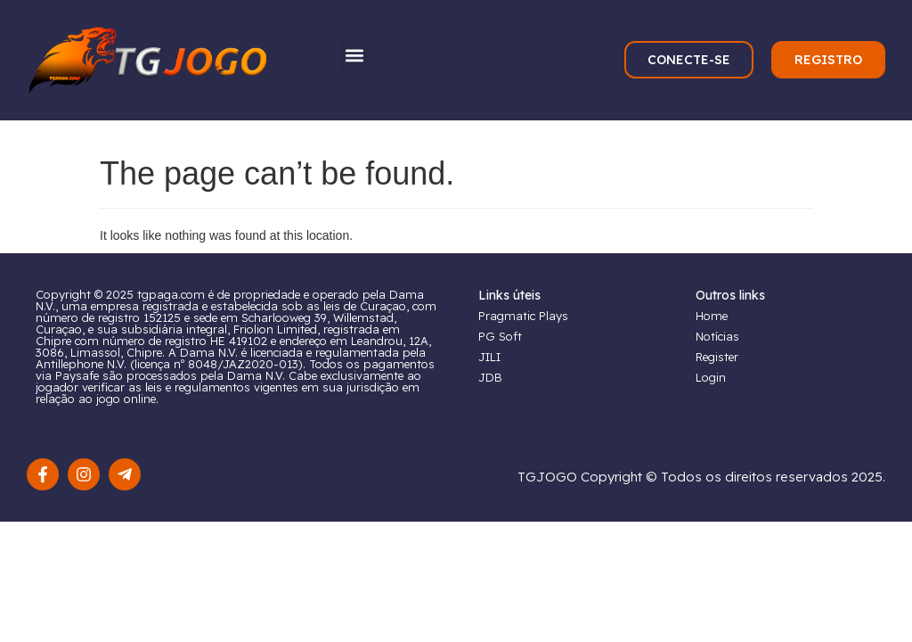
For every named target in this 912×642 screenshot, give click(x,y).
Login (711, 377)
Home (712, 316)
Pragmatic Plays (523, 316)
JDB (490, 377)
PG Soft (500, 336)
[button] (354, 55)
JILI (489, 357)
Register (717, 357)
